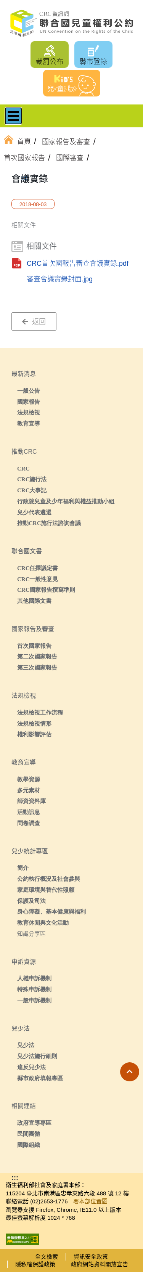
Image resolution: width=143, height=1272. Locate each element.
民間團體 (28, 1134)
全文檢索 (46, 1256)
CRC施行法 (32, 479)
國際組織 (28, 1145)
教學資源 (28, 779)
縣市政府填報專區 (40, 1078)
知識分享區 (31, 933)
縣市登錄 (93, 62)
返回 (34, 322)
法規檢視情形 (34, 723)
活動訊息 (28, 812)
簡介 (23, 867)
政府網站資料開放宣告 (99, 1264)
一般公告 (28, 390)
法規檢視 (28, 412)
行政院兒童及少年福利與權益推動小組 (65, 501)
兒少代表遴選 (34, 512)
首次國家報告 (34, 646)
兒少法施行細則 (37, 1056)
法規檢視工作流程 (40, 712)
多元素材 (28, 790)
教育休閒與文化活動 (43, 922)
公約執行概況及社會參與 (48, 879)
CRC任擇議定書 (37, 568)
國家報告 (28, 402)
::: (24, 178)
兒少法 (25, 1045)
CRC (23, 468)
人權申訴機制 (34, 978)
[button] (129, 1071)
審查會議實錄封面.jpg (60, 279)
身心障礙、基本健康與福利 (51, 911)
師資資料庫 (31, 801)
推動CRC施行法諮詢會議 (49, 523)
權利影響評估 (34, 734)
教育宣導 (28, 423)
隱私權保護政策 (35, 1264)
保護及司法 (31, 901)
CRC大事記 (32, 490)
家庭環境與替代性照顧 (45, 890)
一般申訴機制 (34, 1000)
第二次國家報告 (37, 656)
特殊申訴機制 (34, 989)
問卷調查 (28, 823)
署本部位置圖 (90, 1201)
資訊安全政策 (91, 1256)
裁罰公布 (49, 62)
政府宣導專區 (34, 1123)
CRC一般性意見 (37, 579)
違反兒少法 (31, 1067)
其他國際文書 (34, 601)
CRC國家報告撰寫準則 (46, 590)
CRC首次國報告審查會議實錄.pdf (78, 263)
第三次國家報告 (37, 667)
